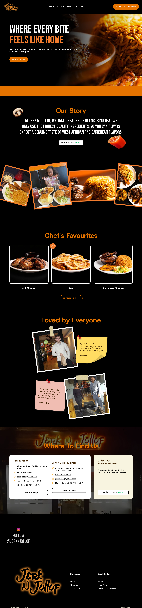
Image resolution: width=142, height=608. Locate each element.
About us (74, 585)
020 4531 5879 (63, 474)
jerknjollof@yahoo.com (27, 476)
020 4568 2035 (24, 472)
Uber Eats (102, 585)
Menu (100, 581)
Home (72, 581)
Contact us (75, 589)
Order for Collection (107, 589)
